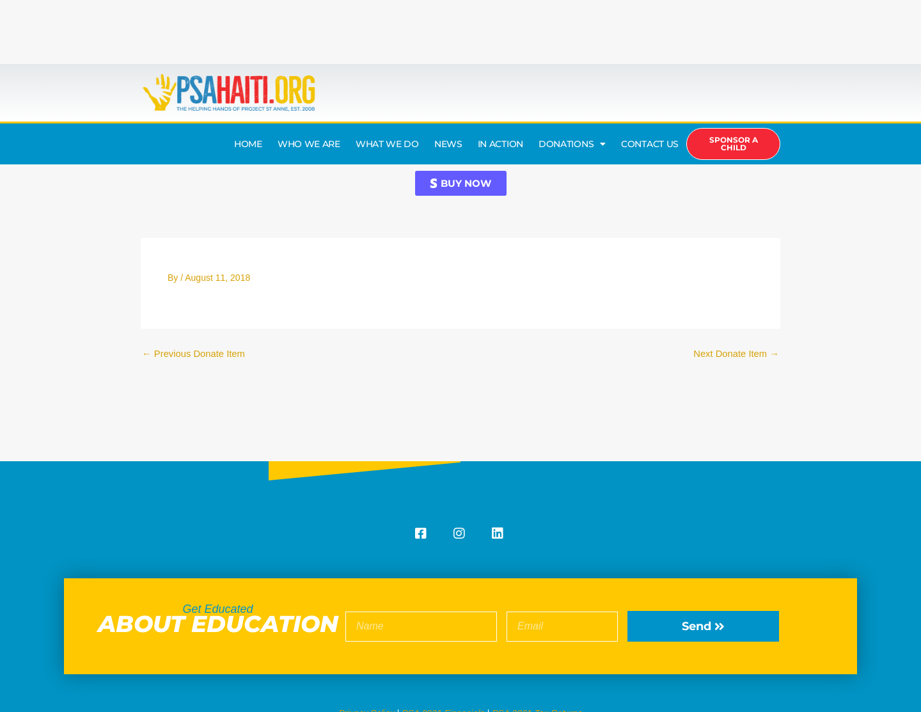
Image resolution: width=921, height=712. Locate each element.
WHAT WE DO (387, 144)
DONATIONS (572, 144)
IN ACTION (500, 144)
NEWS (448, 144)
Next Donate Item (735, 353)
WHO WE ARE (309, 144)
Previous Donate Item (194, 353)
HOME (248, 144)
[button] (461, 183)
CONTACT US (650, 144)
